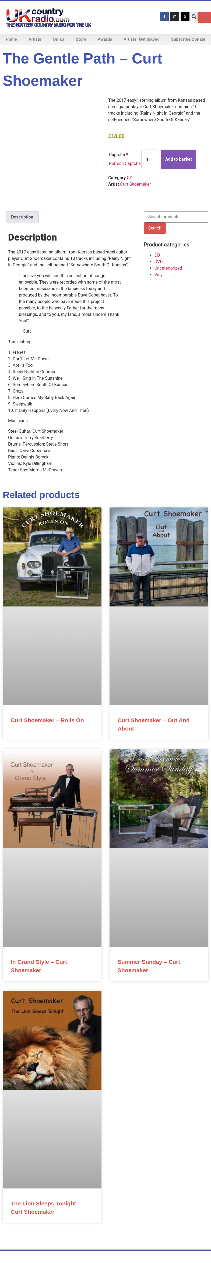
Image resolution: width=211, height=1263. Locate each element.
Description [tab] (22, 217)
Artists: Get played (141, 39)
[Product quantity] (149, 159)
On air (58, 39)
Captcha (118, 154)
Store (81, 39)
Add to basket (178, 159)
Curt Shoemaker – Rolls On (47, 720)
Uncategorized (168, 268)
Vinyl (159, 274)
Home (11, 39)
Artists (35, 39)
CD (129, 177)
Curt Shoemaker (135, 184)
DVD (158, 261)
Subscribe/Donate (188, 39)
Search (154, 228)
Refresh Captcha (125, 163)
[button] (193, 16)
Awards (105, 39)
